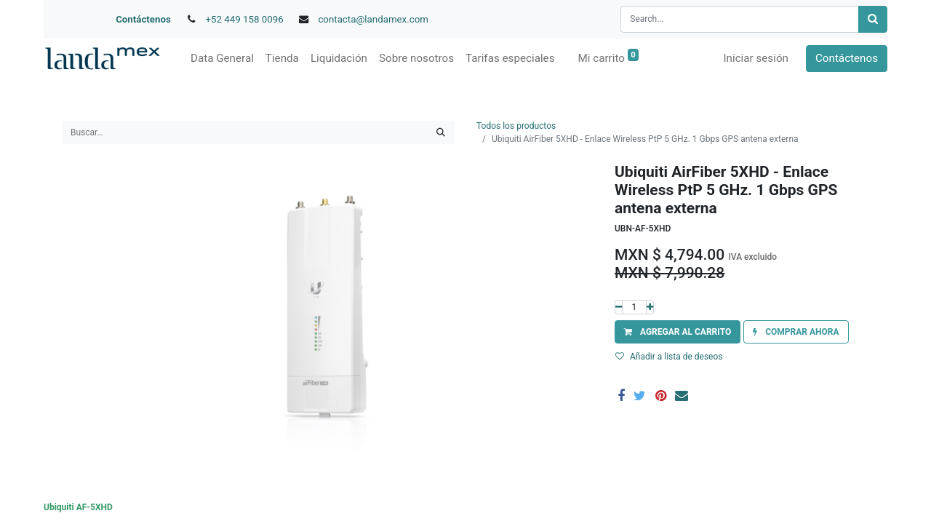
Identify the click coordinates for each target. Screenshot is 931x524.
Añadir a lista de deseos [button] (669, 357)
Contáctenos (143, 19)
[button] (677, 332)
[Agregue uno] (650, 307)
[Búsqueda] (872, 19)
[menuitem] (222, 58)
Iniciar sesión (755, 58)
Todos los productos (516, 126)
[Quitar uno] (619, 307)
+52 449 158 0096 (245, 19)
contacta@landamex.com (373, 19)
